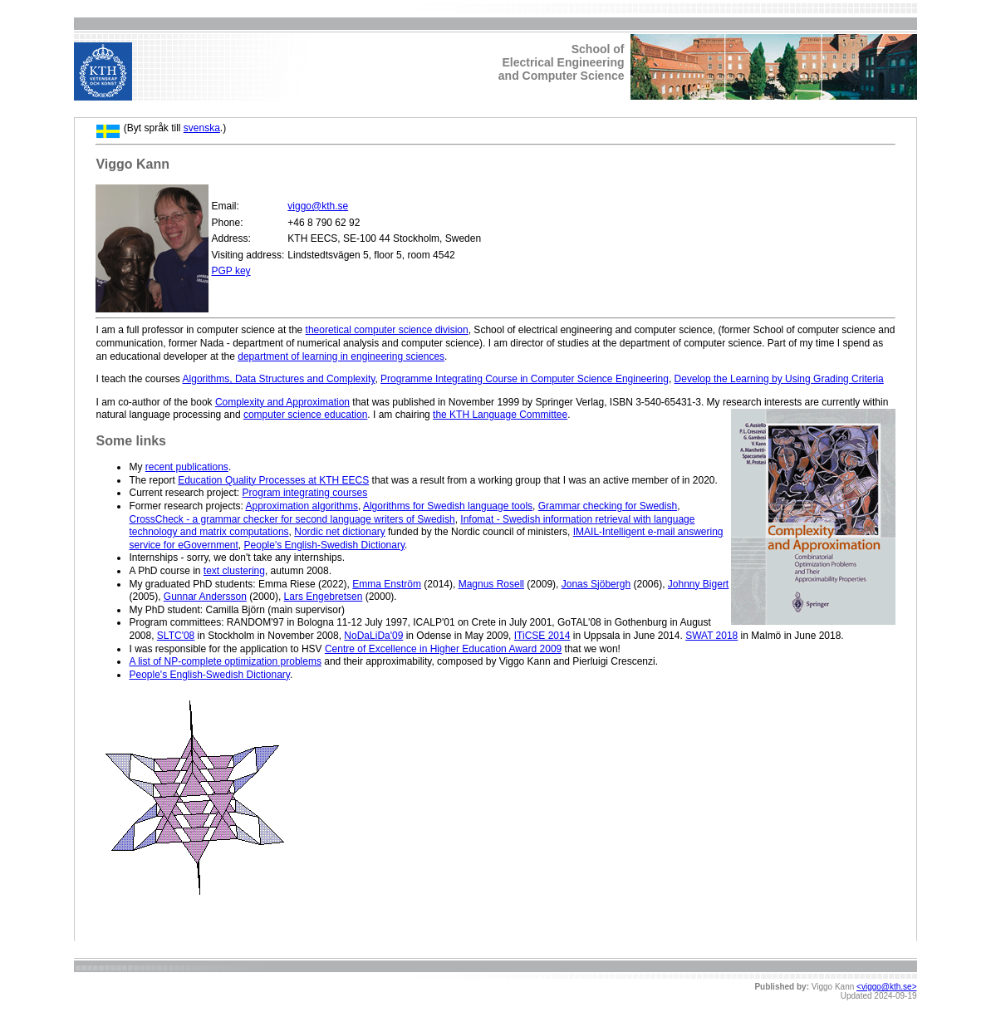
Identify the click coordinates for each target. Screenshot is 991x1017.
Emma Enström (386, 584)
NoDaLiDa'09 (373, 635)
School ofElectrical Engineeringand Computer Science (561, 62)
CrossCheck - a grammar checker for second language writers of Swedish (291, 519)
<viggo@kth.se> (886, 986)
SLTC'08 (175, 635)
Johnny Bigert (698, 584)
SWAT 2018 (711, 635)
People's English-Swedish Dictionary (324, 545)
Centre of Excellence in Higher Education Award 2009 (443, 649)
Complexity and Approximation (282, 402)
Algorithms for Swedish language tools (447, 506)
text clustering (234, 571)
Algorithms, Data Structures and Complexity (279, 379)
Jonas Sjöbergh (596, 584)
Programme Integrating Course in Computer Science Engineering (524, 379)
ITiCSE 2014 (542, 635)
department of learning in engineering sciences (341, 356)
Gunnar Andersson (205, 596)
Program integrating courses (305, 493)
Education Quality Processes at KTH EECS (273, 480)
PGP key (230, 271)
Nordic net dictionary (339, 532)
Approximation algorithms (302, 506)
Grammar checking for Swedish (607, 506)
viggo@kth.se (317, 206)
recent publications (186, 467)
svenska (202, 128)
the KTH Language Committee (500, 414)
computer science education (305, 414)
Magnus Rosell (491, 584)
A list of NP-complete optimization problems (225, 661)
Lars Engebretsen (323, 596)
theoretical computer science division (387, 330)
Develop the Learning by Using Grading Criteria (779, 379)
